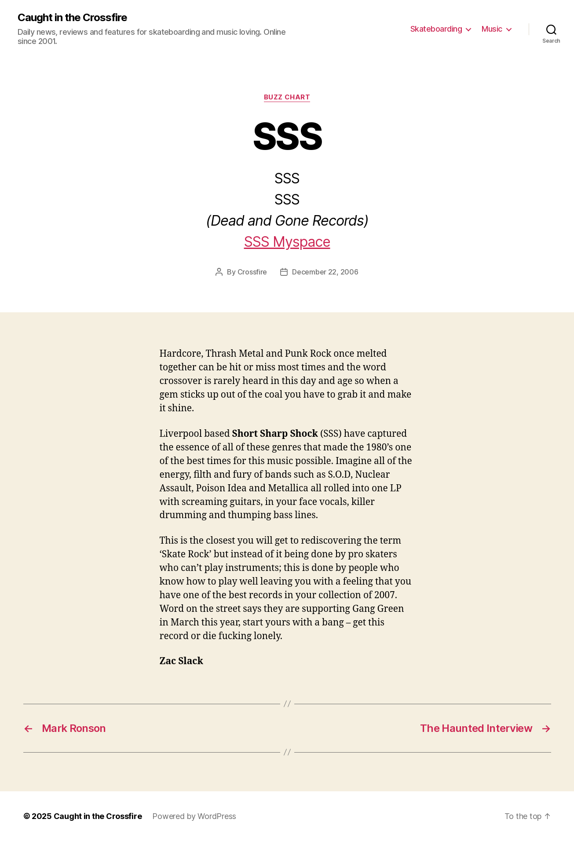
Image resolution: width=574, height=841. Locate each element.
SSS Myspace (287, 241)
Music (492, 28)
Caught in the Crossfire (72, 17)
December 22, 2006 (325, 271)
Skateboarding (436, 28)
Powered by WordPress (194, 816)
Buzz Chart (287, 97)
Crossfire (252, 271)
